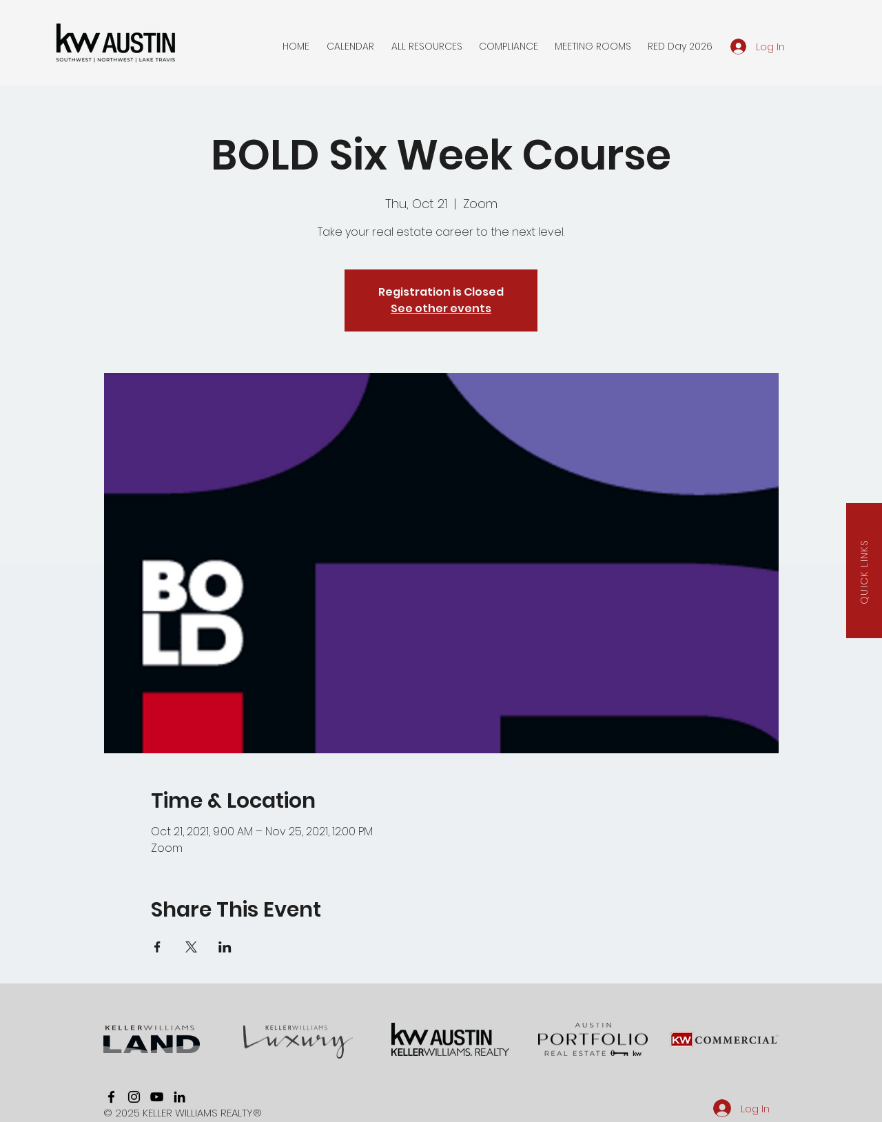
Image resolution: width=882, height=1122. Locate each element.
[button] (350, 46)
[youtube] (157, 1097)
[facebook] (111, 1097)
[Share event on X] (191, 946)
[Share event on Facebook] (157, 946)
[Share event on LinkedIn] (225, 946)
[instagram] (134, 1097)
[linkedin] (179, 1097)
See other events (441, 308)
